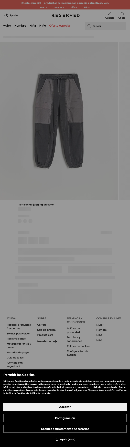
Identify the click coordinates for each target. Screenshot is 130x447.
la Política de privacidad (39, 393)
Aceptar (65, 407)
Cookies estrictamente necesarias (65, 429)
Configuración (65, 418)
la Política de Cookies (14, 393)
